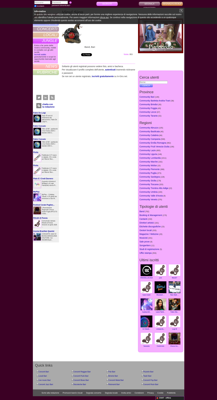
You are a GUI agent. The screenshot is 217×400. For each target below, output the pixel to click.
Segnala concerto (93, 393)
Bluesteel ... (160, 288)
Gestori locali (146, 230)
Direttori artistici (147, 223)
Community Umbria (149, 192)
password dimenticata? (61, 5)
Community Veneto (148, 199)
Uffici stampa (146, 253)
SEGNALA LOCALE (172, 4)
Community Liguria (148, 154)
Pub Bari (111, 372)
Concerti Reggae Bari (82, 372)
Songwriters (145, 245)
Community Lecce (148, 112)
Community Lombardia (150, 158)
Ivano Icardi (146, 288)
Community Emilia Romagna (153, 143)
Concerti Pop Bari (150, 380)
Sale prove (145, 241)
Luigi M (174, 322)
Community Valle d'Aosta (151, 195)
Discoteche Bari (79, 384)
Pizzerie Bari (148, 372)
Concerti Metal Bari (116, 380)
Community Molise (148, 165)
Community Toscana (149, 184)
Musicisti (144, 238)
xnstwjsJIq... (160, 322)
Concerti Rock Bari (150, 384)
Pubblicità (171, 393)
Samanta (146, 339)
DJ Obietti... (146, 322)
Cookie (160, 393)
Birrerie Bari (113, 376)
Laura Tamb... (160, 305)
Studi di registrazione (149, 249)
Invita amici (126, 393)
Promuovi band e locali (73, 393)
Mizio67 (174, 271)
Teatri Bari (147, 376)
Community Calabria (149, 135)
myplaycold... (146, 305)
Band (142, 211)
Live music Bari (44, 380)
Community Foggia (148, 108)
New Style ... (174, 288)
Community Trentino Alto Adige (154, 188)
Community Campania (150, 139)
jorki (160, 271)
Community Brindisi (149, 104)
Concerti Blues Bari (81, 380)
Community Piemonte (150, 169)
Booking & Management (151, 215)
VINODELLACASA (146, 271)
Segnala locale (111, 393)
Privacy (150, 393)
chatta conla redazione (48, 105)
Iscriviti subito (40, 54)
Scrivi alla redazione (50, 393)
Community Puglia (148, 173)
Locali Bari (42, 376)
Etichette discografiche (150, 226)
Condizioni (139, 393)
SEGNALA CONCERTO (149, 4)
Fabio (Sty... (174, 305)
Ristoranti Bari (114, 384)
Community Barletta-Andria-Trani (155, 100)
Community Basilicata (150, 131)
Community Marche (149, 161)
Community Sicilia (148, 180)
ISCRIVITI (107, 4)
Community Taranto (149, 116)
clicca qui (104, 17)
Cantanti (143, 219)
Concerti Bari (43, 372)
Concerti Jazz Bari (45, 384)
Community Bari (147, 97)
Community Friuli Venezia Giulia (154, 146)
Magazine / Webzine (149, 234)
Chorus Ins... (174, 339)
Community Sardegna (150, 177)
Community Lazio (148, 150)
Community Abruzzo (149, 127)
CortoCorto (160, 339)
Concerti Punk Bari (80, 376)
